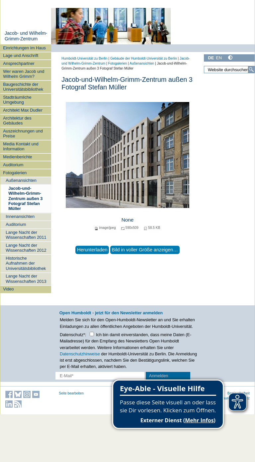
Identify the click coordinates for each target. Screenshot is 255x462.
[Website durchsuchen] (229, 69)
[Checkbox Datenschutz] (92, 334)
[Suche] (251, 69)
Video (8, 288)
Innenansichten (20, 216)
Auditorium (13, 164)
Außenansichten (21, 180)
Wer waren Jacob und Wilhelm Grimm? (23, 74)
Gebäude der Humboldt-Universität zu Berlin (143, 58)
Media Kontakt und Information (21, 146)
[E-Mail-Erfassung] (99, 376)
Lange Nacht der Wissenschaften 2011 (26, 235)
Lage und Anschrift (20, 55)
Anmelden (158, 375)
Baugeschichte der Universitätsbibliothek (23, 87)
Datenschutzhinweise (80, 353)
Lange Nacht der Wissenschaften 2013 (26, 278)
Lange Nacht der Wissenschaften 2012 (26, 248)
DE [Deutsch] (211, 57)
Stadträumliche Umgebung (17, 100)
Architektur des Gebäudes (17, 121)
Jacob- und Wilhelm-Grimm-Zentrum (26, 36)
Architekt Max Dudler (22, 110)
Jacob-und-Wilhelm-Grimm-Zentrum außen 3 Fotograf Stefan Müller (25, 198)
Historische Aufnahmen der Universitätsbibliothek (26, 263)
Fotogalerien (15, 172)
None (128, 220)
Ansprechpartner (19, 63)
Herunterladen (92, 249)
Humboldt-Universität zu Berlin (84, 58)
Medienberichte (17, 156)
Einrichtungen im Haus (24, 47)
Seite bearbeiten (71, 393)
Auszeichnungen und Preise (23, 133)
